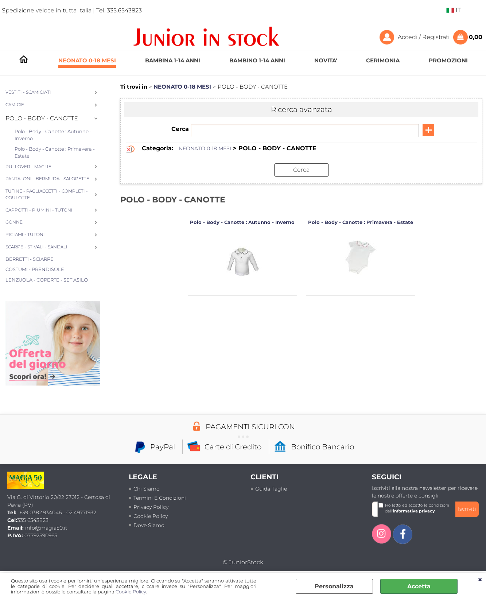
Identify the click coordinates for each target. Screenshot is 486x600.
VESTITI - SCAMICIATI (28, 92)
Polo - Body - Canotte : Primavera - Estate (55, 152)
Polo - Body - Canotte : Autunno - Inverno (53, 135)
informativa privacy (414, 511)
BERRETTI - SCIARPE (29, 259)
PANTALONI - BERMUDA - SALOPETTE (47, 178)
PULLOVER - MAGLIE (28, 166)
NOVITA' (325, 60)
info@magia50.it (46, 527)
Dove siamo (148, 525)
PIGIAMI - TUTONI (25, 234)
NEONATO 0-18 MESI (87, 60)
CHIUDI (480, 580)
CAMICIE (14, 104)
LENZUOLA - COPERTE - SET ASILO (46, 280)
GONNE (14, 222)
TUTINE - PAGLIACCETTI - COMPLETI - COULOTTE (46, 194)
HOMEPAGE (23, 60)
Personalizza (334, 586)
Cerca (180, 128)
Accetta (419, 586)
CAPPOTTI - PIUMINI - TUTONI (39, 210)
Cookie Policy (131, 592)
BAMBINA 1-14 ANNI (172, 60)
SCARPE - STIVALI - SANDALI (36, 246)
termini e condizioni (159, 498)
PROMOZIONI (448, 60)
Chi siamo (146, 488)
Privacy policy (150, 507)
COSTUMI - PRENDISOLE (34, 269)
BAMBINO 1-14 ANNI (257, 60)
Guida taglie (271, 488)
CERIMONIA (383, 60)
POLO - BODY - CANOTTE (41, 118)
